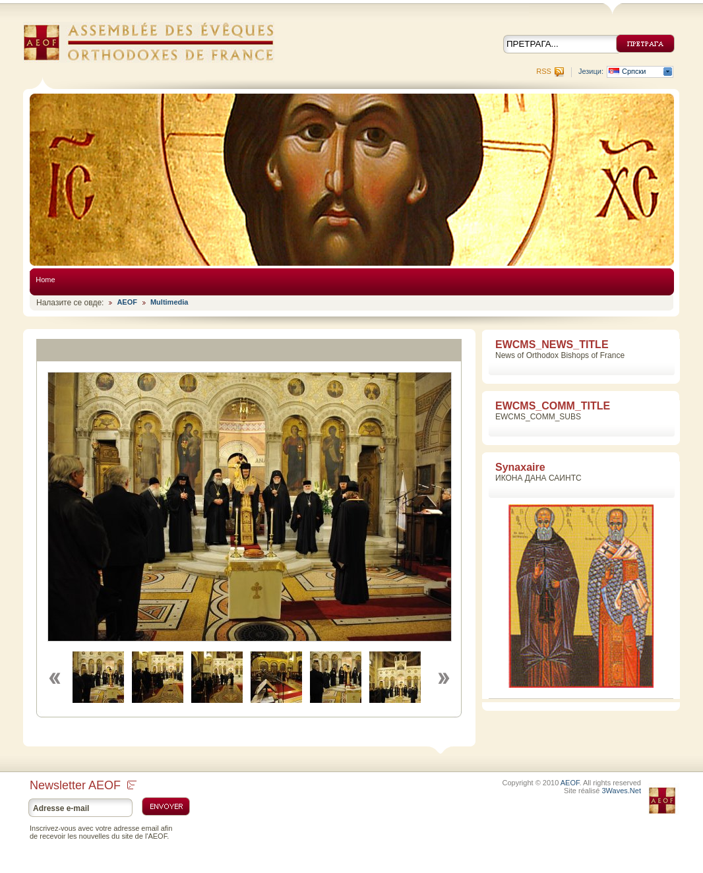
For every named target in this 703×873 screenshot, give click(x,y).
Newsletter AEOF (83, 785)
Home (45, 280)
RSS (543, 71)
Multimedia (169, 302)
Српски (634, 71)
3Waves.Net (621, 791)
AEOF (127, 302)
